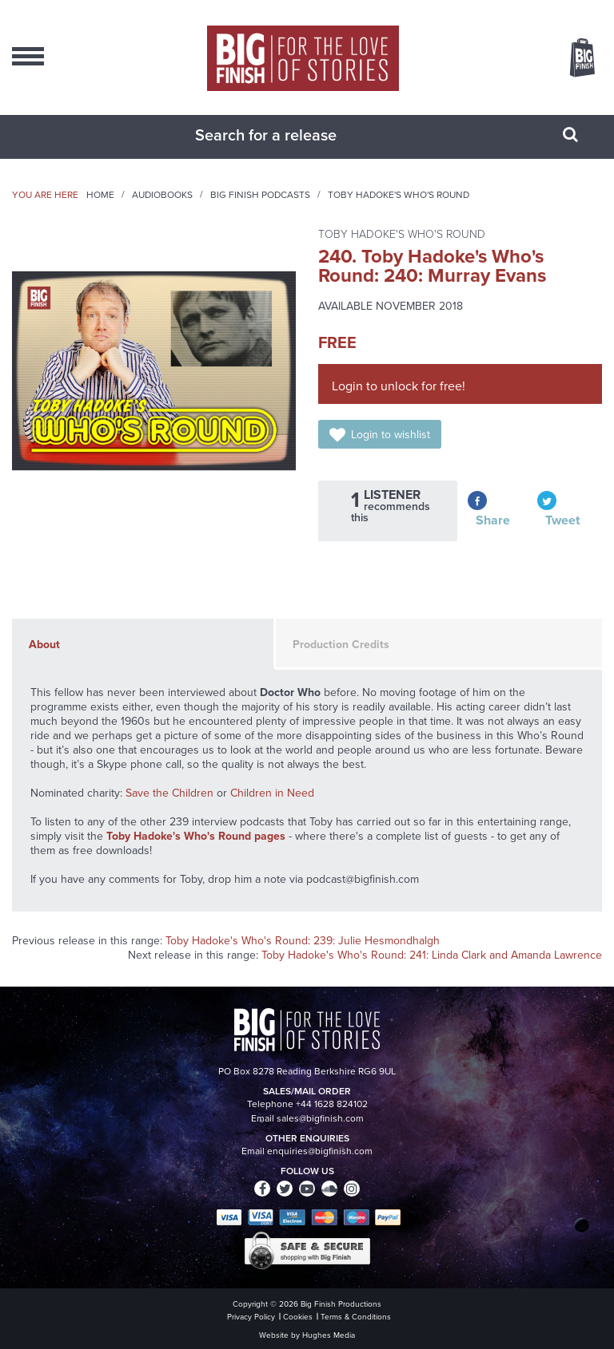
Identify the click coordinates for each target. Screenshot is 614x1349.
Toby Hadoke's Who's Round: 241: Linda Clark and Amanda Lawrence (431, 955)
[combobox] (287, 135)
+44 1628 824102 (332, 1104)
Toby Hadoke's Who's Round (398, 195)
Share (493, 520)
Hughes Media (328, 1335)
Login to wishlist (390, 434)
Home (100, 195)
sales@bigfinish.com (320, 1118)
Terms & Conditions (356, 1317)
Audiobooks (162, 195)
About (44, 644)
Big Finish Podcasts (260, 195)
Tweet (562, 520)
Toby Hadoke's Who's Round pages (195, 836)
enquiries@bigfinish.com (320, 1151)
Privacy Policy (251, 1317)
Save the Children (169, 793)
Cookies (298, 1317)
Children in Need (272, 793)
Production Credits (341, 644)
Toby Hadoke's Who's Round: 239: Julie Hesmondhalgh (302, 940)
